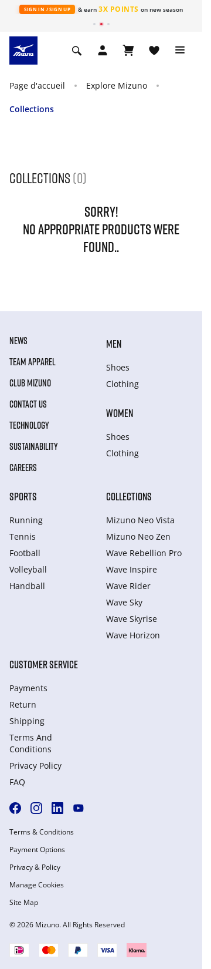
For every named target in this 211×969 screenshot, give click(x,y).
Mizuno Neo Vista (140, 520)
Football (24, 552)
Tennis (22, 536)
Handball (27, 585)
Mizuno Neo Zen (138, 536)
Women (119, 412)
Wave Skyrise (131, 618)
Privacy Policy (35, 765)
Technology (29, 425)
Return (22, 704)
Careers (23, 467)
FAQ (17, 782)
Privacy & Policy (34, 867)
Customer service (43, 664)
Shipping (27, 720)
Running (26, 520)
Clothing (122, 383)
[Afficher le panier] (128, 50)
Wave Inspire (131, 569)
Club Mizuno (30, 383)
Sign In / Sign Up (47, 9)
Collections (31, 109)
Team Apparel (32, 362)
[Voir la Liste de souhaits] (154, 50)
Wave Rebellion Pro (144, 552)
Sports (23, 496)
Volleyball (28, 569)
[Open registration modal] (102, 50)
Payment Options (37, 850)
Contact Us (28, 404)
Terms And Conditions (30, 743)
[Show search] (77, 50)
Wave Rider (128, 585)
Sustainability (33, 446)
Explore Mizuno (116, 85)
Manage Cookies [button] (36, 885)
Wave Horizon (133, 635)
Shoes (118, 367)
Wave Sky (124, 602)
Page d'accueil (37, 85)
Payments (28, 688)
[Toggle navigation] (180, 50)
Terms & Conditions (41, 832)
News (18, 340)
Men (113, 343)
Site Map (23, 903)
